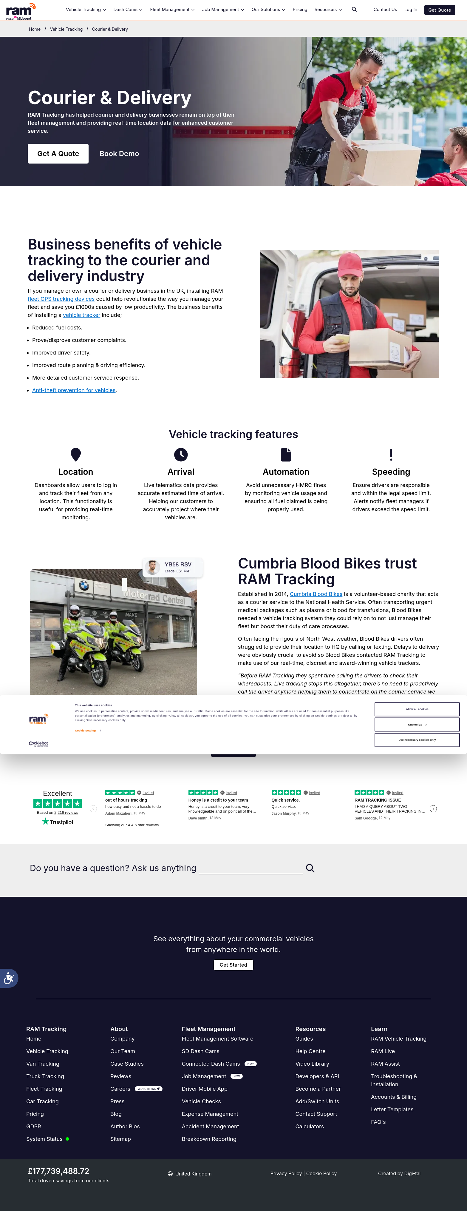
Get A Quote (58, 153)
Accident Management (210, 1126)
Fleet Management (172, 9)
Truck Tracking (45, 1076)
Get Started (233, 965)
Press (117, 1101)
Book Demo (119, 153)
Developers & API (317, 1076)
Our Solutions (269, 9)
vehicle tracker (81, 315)
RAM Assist (385, 1064)
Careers (120, 1089)
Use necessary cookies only (417, 1196)
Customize (417, 1181)
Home (33, 1039)
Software (217, 1039)
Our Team (122, 1051)
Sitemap (120, 1139)
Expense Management (210, 1114)
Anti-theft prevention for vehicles (74, 390)
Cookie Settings (86, 1187)
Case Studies (127, 1064)
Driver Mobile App (205, 1089)
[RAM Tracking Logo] (27, 10)
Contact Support (316, 1114)
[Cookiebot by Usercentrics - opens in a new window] (39, 1201)
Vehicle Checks (201, 1101)
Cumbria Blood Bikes (316, 594)
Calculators (309, 1126)
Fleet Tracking (44, 1089)
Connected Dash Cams (211, 1064)
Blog (116, 1114)
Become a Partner (318, 1089)
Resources (328, 9)
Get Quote (439, 10)
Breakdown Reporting (209, 1139)
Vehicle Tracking (86, 9)
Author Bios (125, 1126)
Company (122, 1039)
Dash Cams (128, 9)
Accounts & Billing (394, 1097)
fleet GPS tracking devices (61, 299)
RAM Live (383, 1051)
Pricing (300, 9)
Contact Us (385, 9)
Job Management (223, 9)
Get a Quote (233, 751)
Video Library (312, 1064)
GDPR (33, 1126)
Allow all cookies (417, 1166)
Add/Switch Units (317, 1101)
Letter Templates (392, 1109)
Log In (410, 9)
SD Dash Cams (200, 1051)
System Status (44, 1139)
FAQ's (378, 1122)
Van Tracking (42, 1064)
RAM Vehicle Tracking (398, 1039)
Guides (304, 1039)
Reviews (120, 1076)
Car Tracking (42, 1101)
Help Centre (310, 1051)
